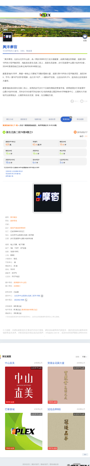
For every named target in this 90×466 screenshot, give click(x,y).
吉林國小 (17, 274)
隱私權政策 (54, 452)
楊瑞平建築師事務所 (18, 215)
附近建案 (80, 107)
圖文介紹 (9, 107)
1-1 (86, 124)
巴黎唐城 (10, 396)
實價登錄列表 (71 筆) (10, 113)
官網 (85, 89)
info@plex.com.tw (52, 320)
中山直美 (10, 350)
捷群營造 (13, 208)
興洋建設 (13, 205)
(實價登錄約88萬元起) (29, 297)
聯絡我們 (44, 452)
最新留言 (23, 107)
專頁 (76, 89)
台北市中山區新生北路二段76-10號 (27, 283)
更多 (85, 442)
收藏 (85, 23)
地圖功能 (38, 107)
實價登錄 (67, 106)
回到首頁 (26, 452)
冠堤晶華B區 (54, 396)
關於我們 (35, 452)
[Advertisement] (45, 97)
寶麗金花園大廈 (56, 350)
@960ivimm (82, 320)
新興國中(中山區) (20, 270)
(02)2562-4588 (19, 287)
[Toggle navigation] (3, 3)
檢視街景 (52, 107)
